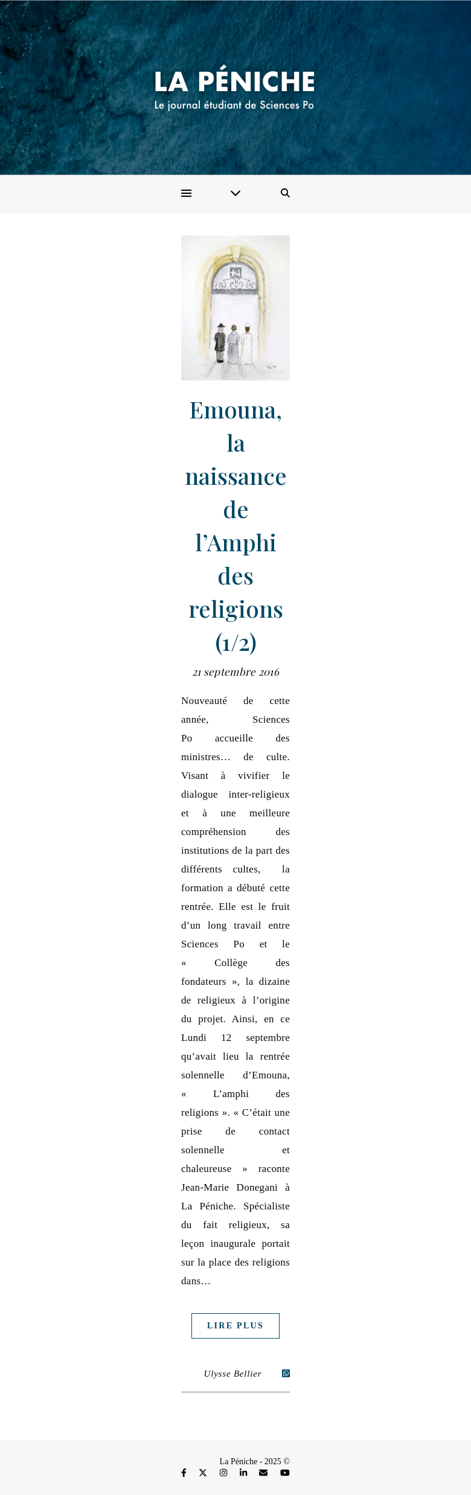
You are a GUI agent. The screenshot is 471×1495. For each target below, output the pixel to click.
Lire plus (235, 1325)
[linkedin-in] (244, 1472)
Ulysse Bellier (233, 1373)
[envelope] (264, 1472)
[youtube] (285, 1472)
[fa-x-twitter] (204, 1472)
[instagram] (224, 1472)
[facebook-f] (184, 1472)
